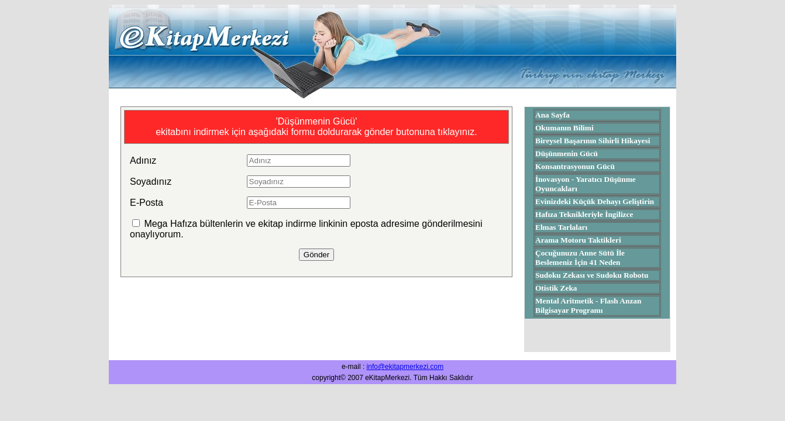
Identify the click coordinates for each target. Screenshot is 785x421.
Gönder (316, 254)
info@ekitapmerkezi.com (405, 367)
